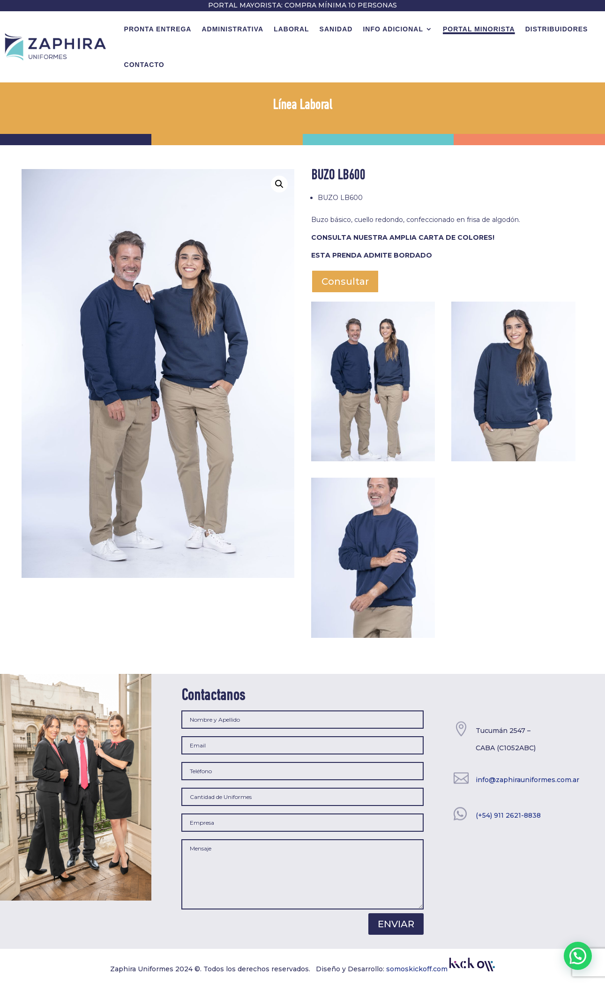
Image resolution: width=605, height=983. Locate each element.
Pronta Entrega (158, 29)
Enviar (396, 924)
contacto (144, 64)
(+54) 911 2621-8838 (508, 815)
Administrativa (232, 29)
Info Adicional (393, 29)
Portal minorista (479, 29)
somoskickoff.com (440, 969)
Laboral (291, 29)
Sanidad (336, 29)
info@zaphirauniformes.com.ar (527, 780)
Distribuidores (556, 29)
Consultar (345, 281)
